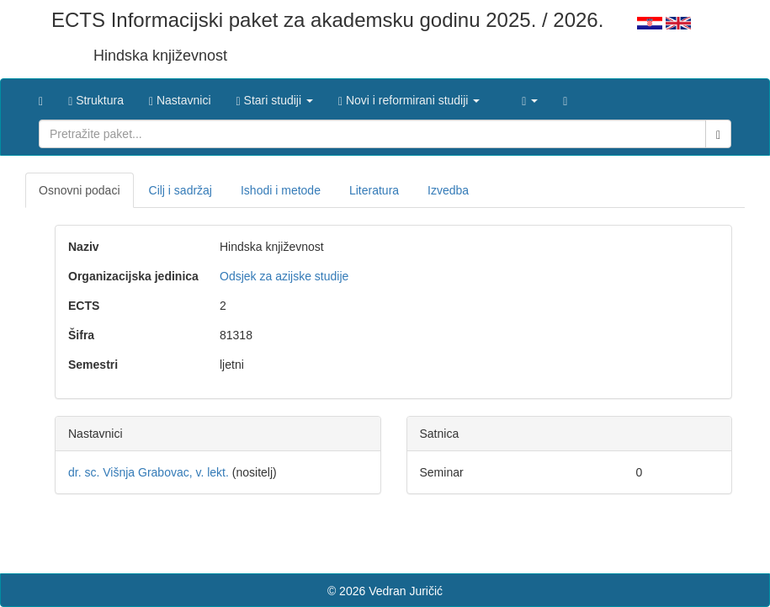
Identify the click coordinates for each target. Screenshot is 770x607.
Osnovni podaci (79, 190)
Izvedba (448, 190)
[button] (275, 96)
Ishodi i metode (281, 190)
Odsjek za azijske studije (284, 276)
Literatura (374, 190)
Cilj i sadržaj (180, 190)
